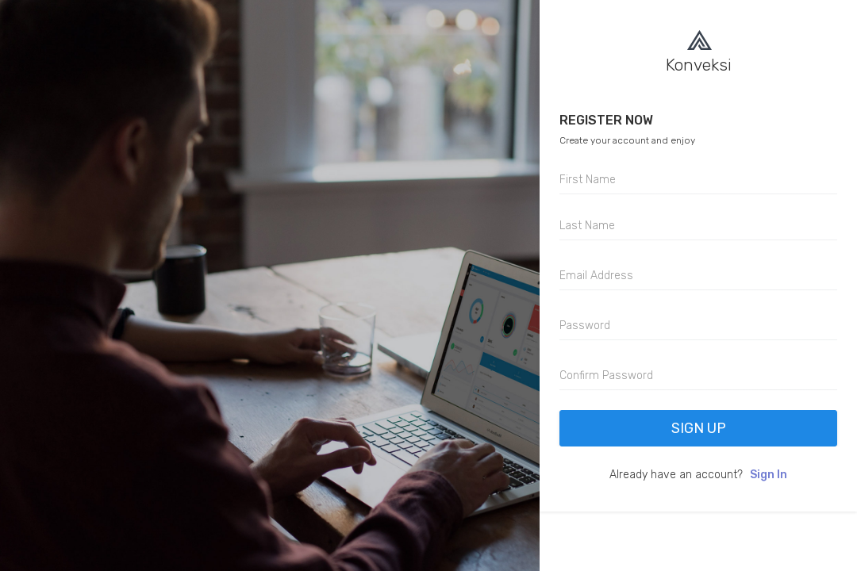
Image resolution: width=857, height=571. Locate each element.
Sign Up (698, 428)
